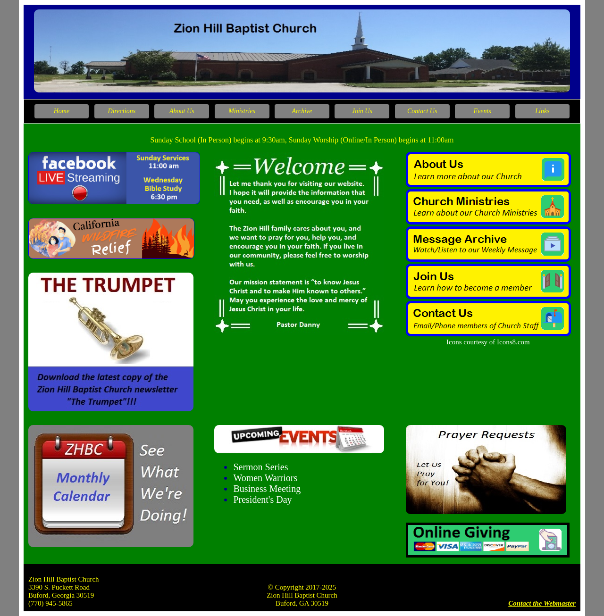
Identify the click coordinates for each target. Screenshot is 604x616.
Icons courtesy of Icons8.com (488, 342)
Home (61, 111)
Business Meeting (267, 488)
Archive (302, 111)
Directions (122, 111)
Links (542, 111)
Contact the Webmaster (542, 603)
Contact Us (422, 111)
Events (482, 111)
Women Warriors (265, 478)
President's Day (262, 499)
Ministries (241, 111)
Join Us (362, 111)
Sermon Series (260, 467)
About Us (181, 111)
